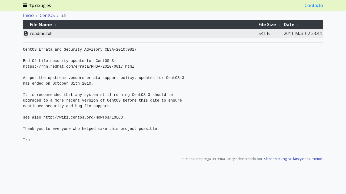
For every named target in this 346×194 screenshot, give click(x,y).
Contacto (314, 5)
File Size (267, 24)
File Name (41, 24)
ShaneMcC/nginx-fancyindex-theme (293, 158)
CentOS (47, 15)
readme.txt (41, 33)
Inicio (28, 15)
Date (289, 24)
